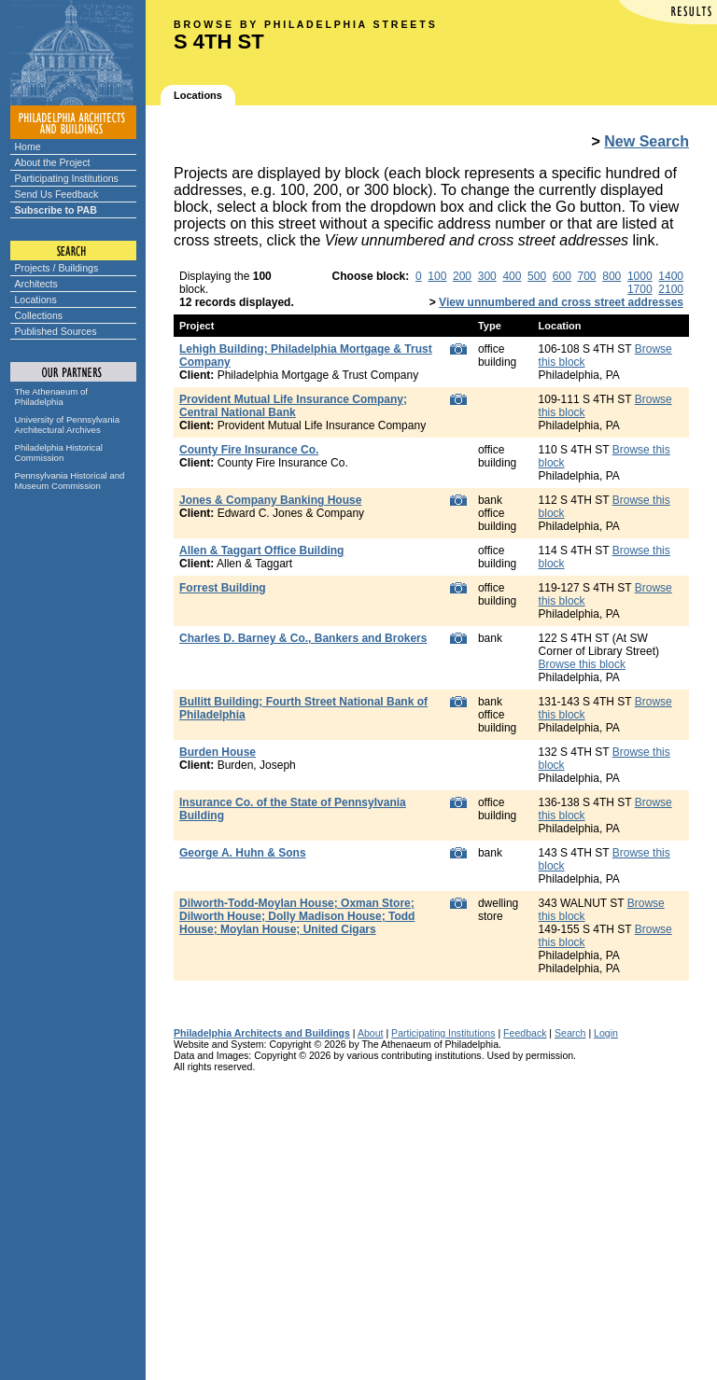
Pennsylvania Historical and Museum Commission (70, 480)
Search (570, 1032)
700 (587, 276)
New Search (646, 141)
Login (606, 1032)
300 (487, 276)
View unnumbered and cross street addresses (561, 302)
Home (28, 146)
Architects (36, 283)
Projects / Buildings (57, 267)
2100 (670, 289)
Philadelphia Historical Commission (59, 452)
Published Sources (56, 331)
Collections (39, 315)
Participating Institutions (67, 178)
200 (462, 276)
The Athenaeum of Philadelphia (51, 396)
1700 (640, 289)
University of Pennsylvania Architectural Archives (67, 424)
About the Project (53, 162)
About (371, 1032)
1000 (640, 276)
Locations (36, 299)
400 (511, 276)
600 (562, 276)
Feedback (524, 1032)
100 (437, 276)
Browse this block (582, 664)
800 (611, 276)
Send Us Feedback (57, 194)
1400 (670, 276)
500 (536, 276)
